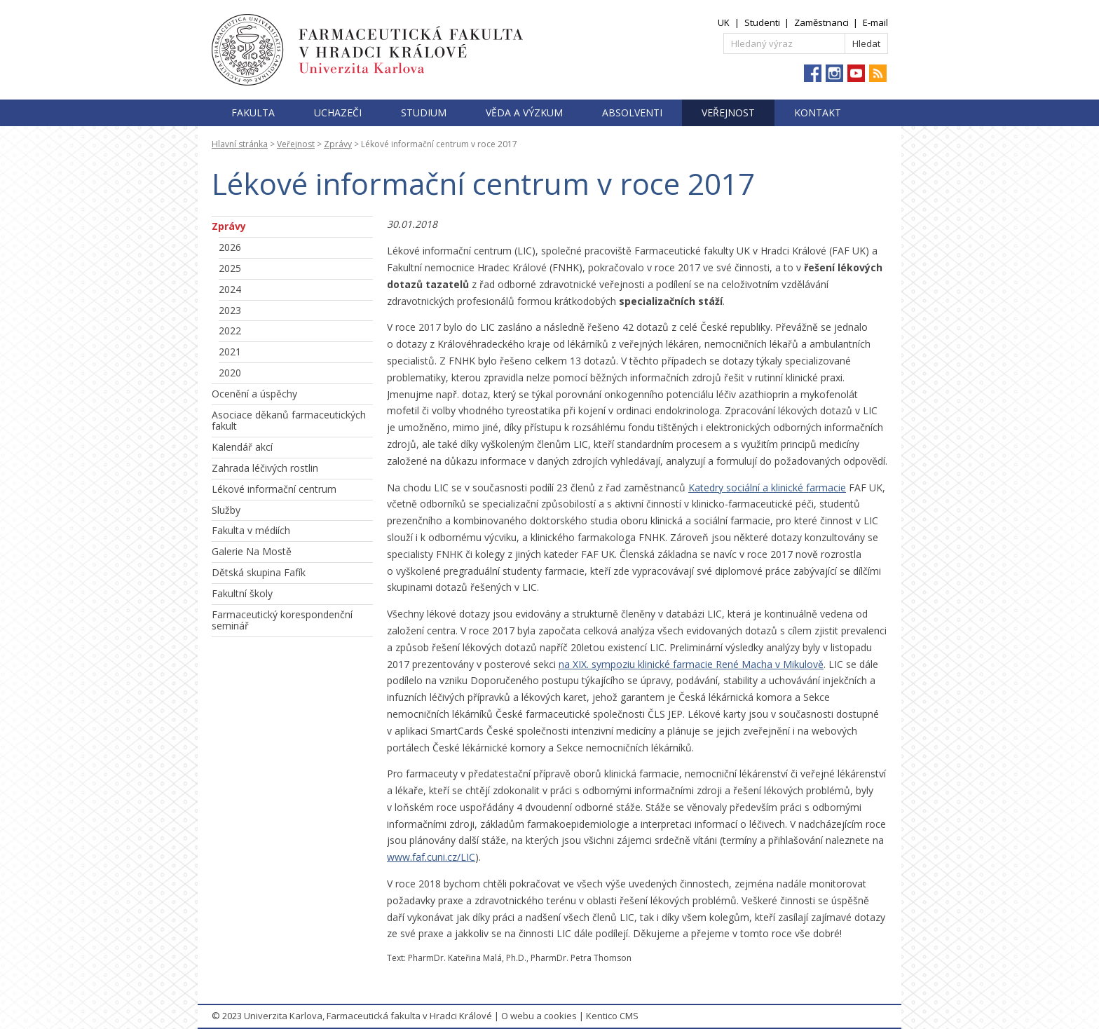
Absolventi (632, 112)
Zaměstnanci (821, 22)
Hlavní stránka (240, 144)
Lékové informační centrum (274, 489)
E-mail (875, 22)
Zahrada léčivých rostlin (265, 468)
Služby (226, 510)
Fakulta (253, 112)
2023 (230, 310)
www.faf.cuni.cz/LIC (431, 857)
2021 (230, 351)
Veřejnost (728, 112)
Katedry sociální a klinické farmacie (767, 487)
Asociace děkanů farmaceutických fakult (289, 420)
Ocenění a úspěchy (254, 393)
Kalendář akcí (242, 447)
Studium (423, 112)
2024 (230, 289)
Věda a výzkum (524, 112)
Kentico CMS (612, 1015)
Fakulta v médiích (251, 530)
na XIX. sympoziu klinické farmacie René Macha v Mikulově (691, 664)
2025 (230, 268)
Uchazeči (338, 112)
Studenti (762, 22)
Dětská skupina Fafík (259, 572)
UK (724, 22)
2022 (230, 330)
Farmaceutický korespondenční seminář (282, 620)
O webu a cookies (539, 1015)
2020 (230, 372)
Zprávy (338, 144)
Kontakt (817, 112)
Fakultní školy (242, 593)
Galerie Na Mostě (252, 551)
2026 (230, 247)
